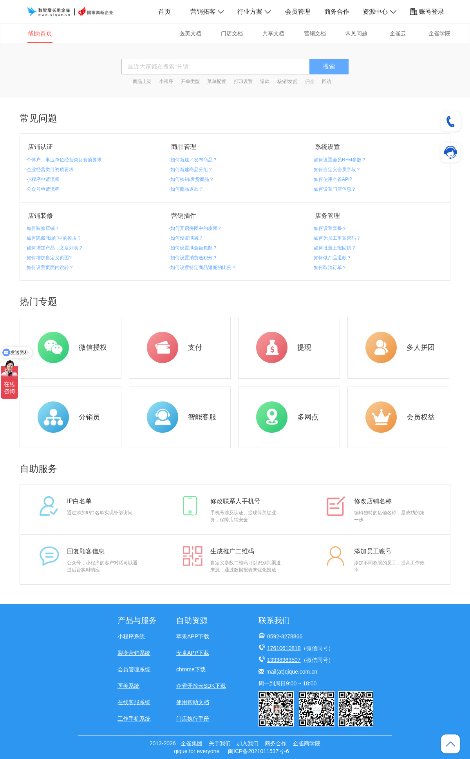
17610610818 (284, 648)
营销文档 (315, 33)
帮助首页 (39, 33)
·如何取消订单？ (330, 267)
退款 (264, 81)
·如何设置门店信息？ (334, 189)
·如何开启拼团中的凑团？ (195, 228)
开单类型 (190, 81)
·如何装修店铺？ (42, 228)
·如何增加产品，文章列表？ (54, 248)
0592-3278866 (284, 636)
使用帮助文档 (192, 702)
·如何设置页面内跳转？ (49, 267)
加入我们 (247, 743)
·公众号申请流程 (42, 189)
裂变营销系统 (134, 653)
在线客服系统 (134, 702)
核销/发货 (287, 81)
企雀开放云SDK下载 (201, 686)
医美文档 (190, 33)
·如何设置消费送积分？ (193, 257)
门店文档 (232, 33)
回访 (326, 81)
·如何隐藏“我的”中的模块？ (53, 238)
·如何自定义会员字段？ (337, 169)
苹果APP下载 (192, 636)
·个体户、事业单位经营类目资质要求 (63, 160)
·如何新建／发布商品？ (193, 160)
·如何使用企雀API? (332, 179)
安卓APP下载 (192, 653)
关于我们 (220, 743)
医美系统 (128, 686)
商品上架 (142, 81)
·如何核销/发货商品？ (191, 179)
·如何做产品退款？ (332, 257)
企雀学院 (439, 33)
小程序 (166, 81)
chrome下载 (191, 669)
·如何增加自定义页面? (48, 257)
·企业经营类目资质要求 (49, 169)
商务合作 (336, 11)
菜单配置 (216, 81)
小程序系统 (131, 636)
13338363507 (284, 660)
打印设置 (243, 81)
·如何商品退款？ (186, 189)
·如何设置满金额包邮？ (193, 248)
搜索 (329, 66)
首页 (164, 11)
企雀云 (398, 33)
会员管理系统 (134, 669)
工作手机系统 (134, 719)
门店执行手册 (192, 719)
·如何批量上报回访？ (334, 248)
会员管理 (297, 11)
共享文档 (273, 33)
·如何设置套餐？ (330, 228)
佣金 (310, 81)
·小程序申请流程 (42, 179)
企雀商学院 (306, 743)
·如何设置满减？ (186, 238)
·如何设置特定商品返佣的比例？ (202, 267)
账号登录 (427, 11)
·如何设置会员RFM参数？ (339, 160)
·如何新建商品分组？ (190, 169)
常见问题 (356, 33)
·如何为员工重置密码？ (337, 238)
